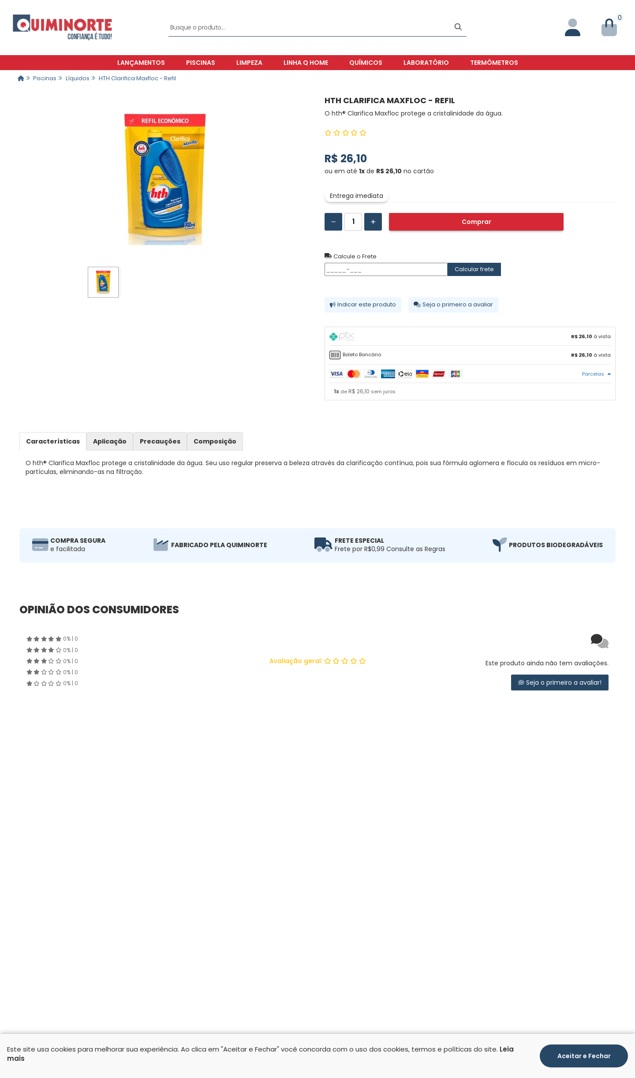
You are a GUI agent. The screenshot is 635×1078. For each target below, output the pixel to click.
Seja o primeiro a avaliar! (559, 682)
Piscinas (200, 62)
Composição (215, 441)
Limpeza (249, 62)
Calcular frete (474, 269)
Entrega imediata (356, 195)
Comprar (476, 221)
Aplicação (110, 441)
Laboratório (426, 62)
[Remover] (333, 222)
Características (53, 441)
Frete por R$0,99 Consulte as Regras (390, 549)
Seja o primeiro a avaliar (453, 304)
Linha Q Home (306, 62)
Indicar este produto (363, 304)
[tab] (470, 336)
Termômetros (494, 62)
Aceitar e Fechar (584, 1056)
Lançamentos (141, 62)
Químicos (365, 62)
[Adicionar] (373, 222)
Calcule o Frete (351, 257)
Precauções (160, 441)
